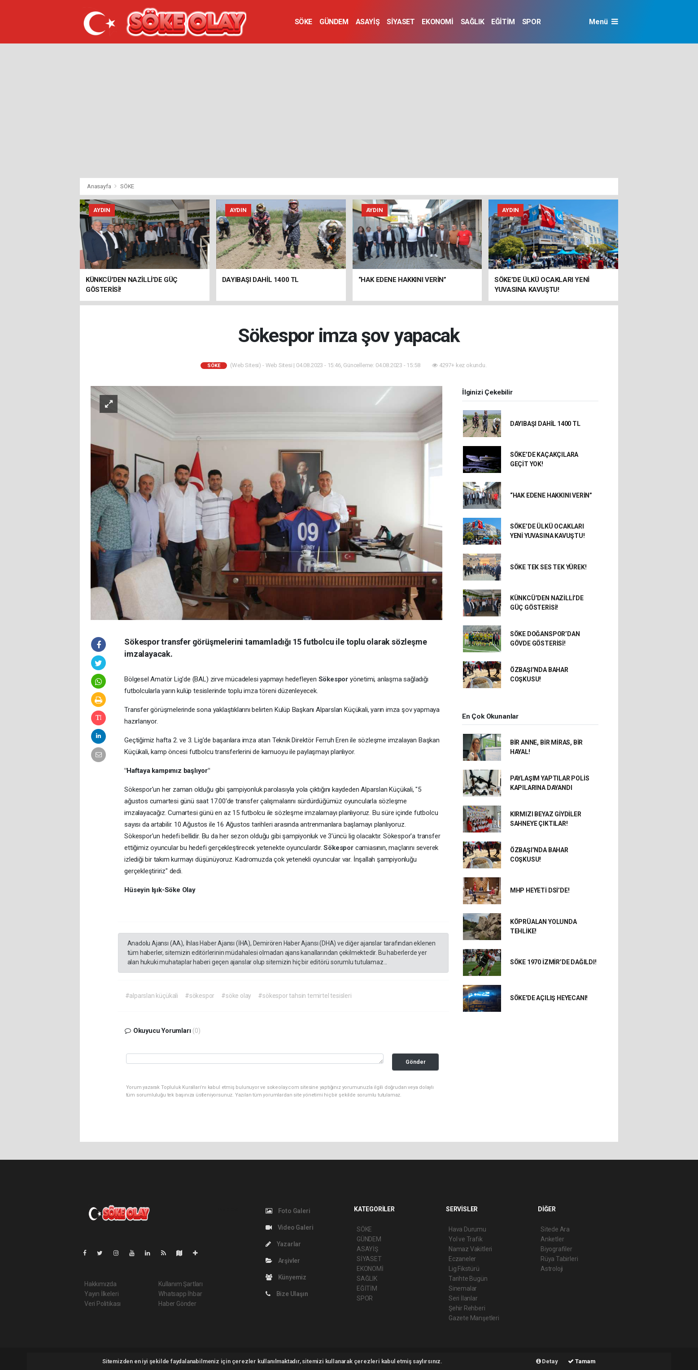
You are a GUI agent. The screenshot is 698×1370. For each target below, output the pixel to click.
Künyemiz (286, 1277)
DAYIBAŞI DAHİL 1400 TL (545, 423)
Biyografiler (556, 1249)
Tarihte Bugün (468, 1278)
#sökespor (199, 995)
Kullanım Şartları (180, 1284)
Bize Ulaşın (287, 1293)
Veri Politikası (102, 1303)
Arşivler (283, 1260)
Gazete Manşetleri (474, 1318)
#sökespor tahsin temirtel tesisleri (304, 995)
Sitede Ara (555, 1229)
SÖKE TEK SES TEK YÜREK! (548, 567)
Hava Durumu (467, 1229)
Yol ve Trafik (466, 1239)
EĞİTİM (503, 21)
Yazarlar (283, 1244)
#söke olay (236, 995)
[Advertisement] (349, 110)
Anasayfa (99, 186)
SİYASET (400, 21)
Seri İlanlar (463, 1298)
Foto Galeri (288, 1210)
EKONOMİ (437, 21)
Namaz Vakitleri (470, 1249)
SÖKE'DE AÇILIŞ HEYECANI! (549, 997)
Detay (547, 1361)
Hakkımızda (100, 1284)
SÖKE (303, 21)
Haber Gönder (177, 1303)
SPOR (531, 21)
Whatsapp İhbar (180, 1293)
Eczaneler (462, 1258)
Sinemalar (463, 1288)
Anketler (552, 1239)
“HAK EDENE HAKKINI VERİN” (551, 495)
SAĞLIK (472, 21)
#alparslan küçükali (151, 995)
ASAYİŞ (368, 21)
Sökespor (334, 679)
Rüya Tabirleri (559, 1258)
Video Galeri (289, 1227)
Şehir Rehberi (467, 1308)
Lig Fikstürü (464, 1268)
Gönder (416, 1061)
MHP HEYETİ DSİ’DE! (540, 890)
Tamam (582, 1361)
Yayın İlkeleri (101, 1293)
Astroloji (552, 1268)
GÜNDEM (334, 21)
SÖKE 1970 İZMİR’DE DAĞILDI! (553, 962)
